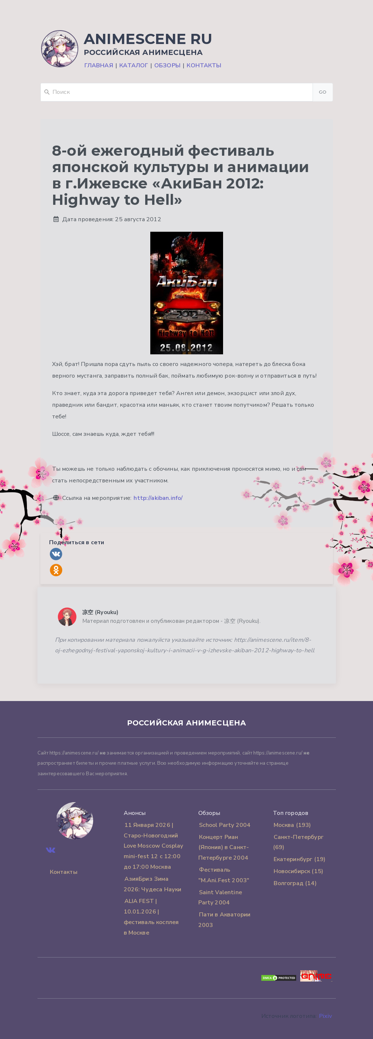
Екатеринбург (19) (300, 859)
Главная (98, 65)
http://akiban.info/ (158, 498)
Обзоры (167, 65)
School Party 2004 (225, 825)
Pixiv (325, 1016)
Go (323, 92)
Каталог (133, 65)
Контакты (204, 65)
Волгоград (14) (295, 883)
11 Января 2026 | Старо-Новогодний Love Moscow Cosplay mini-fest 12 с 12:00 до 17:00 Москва (153, 846)
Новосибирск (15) (299, 871)
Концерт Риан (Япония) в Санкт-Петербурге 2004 (223, 847)
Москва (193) (292, 825)
